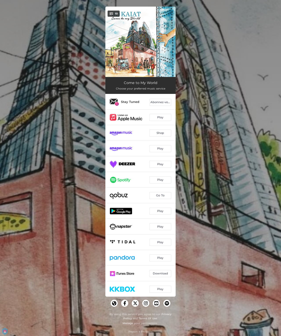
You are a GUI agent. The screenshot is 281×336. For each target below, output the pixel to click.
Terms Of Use (148, 318)
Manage (127, 323)
